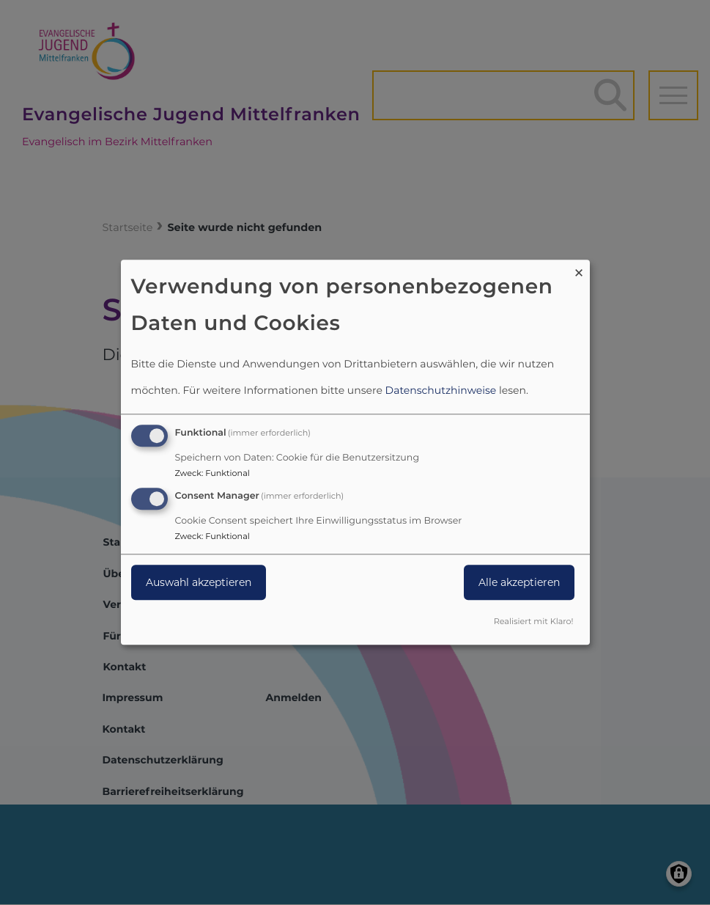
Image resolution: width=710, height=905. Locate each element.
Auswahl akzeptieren (198, 582)
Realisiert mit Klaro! (534, 622)
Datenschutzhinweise (441, 390)
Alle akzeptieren (519, 582)
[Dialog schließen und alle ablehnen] (579, 269)
